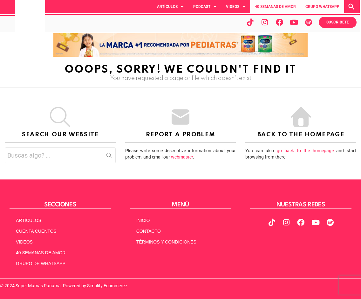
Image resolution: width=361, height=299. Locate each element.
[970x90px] (180, 55)
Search (109, 157)
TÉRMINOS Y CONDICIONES (166, 241)
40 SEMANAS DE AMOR (275, 6)
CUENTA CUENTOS (36, 231)
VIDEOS (24, 241)
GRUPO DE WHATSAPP (40, 263)
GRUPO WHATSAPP (322, 6)
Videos (235, 6)
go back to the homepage (305, 150)
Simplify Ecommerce (107, 285)
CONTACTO (148, 231)
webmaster (182, 156)
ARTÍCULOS (28, 220)
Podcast (204, 6)
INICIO (143, 220)
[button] (170, 6)
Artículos (170, 6)
